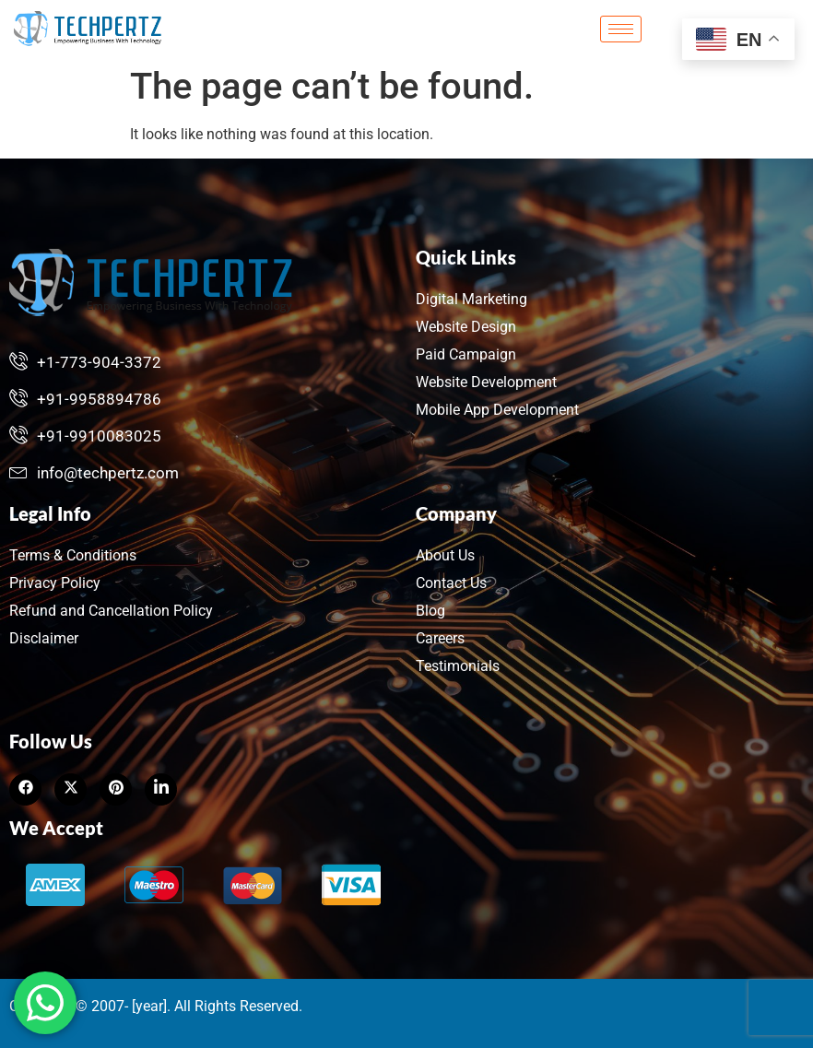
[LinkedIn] (116, 789)
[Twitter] (70, 789)
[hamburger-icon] (621, 29)
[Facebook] (25, 789)
